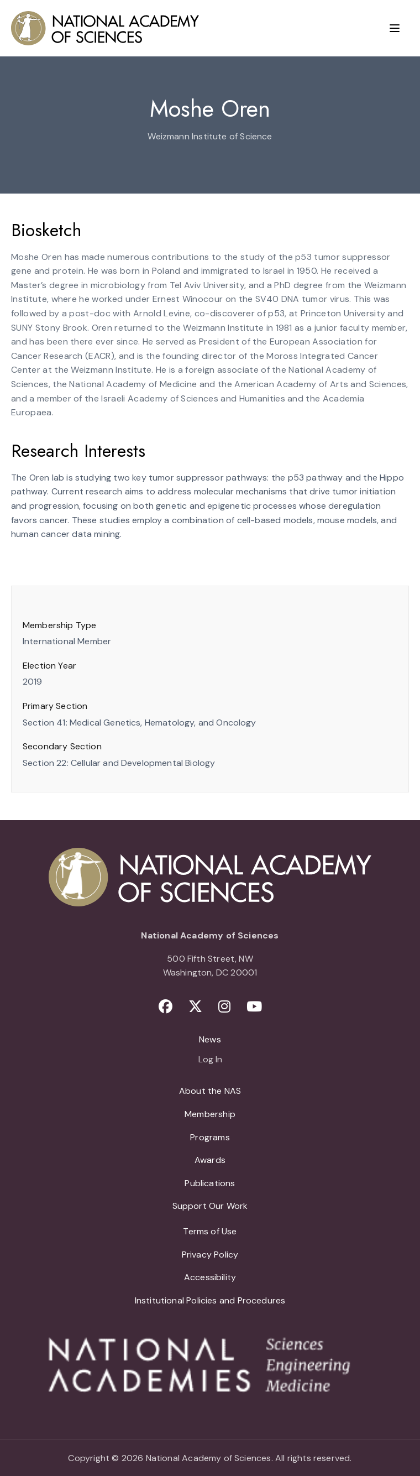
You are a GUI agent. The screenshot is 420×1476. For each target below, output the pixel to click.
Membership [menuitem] (210, 1114)
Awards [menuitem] (210, 1160)
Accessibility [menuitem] (210, 1277)
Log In (210, 1060)
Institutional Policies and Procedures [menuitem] (210, 1300)
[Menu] (394, 28)
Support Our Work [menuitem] (210, 1206)
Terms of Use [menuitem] (210, 1231)
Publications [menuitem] (210, 1183)
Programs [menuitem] (209, 1137)
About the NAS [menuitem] (210, 1091)
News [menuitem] (210, 1039)
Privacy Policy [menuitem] (210, 1254)
